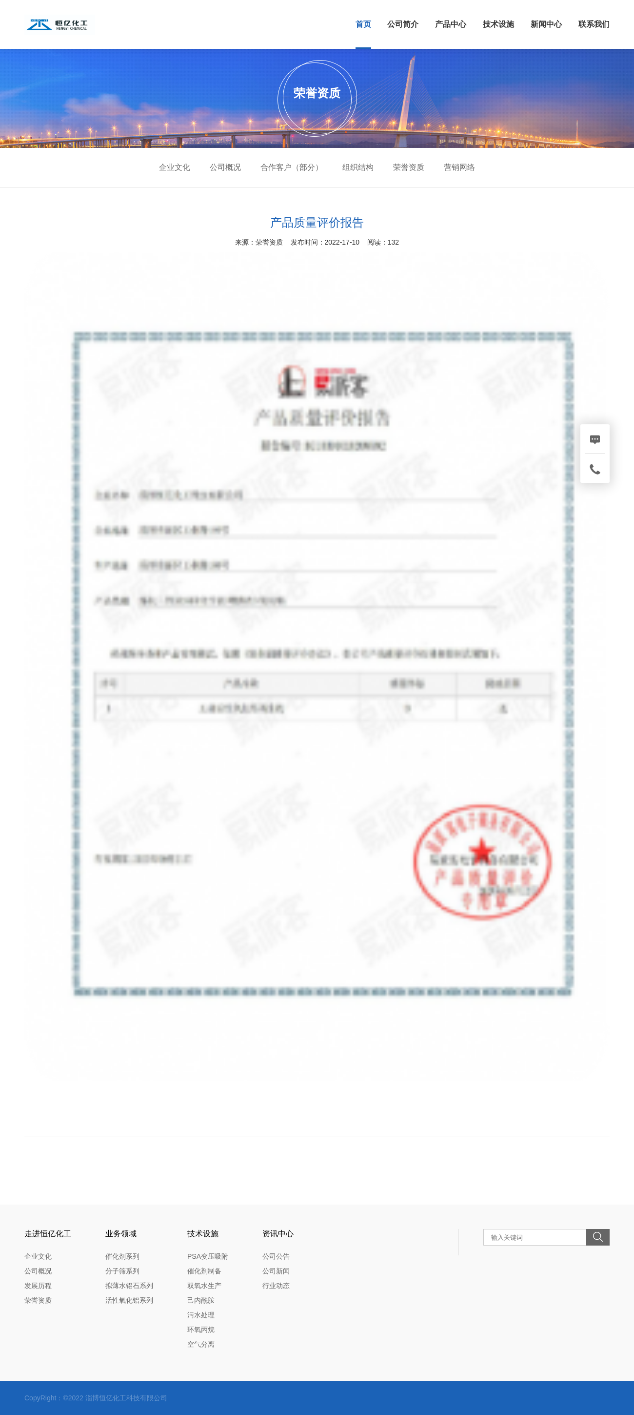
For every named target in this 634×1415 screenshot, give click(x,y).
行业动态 (276, 1286)
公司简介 (402, 24)
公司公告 (276, 1256)
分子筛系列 (122, 1271)
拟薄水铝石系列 (129, 1286)
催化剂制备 (204, 1271)
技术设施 (498, 24)
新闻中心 (546, 24)
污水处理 (201, 1315)
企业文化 (174, 167)
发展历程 (38, 1286)
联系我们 (594, 24)
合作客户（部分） (291, 167)
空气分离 (201, 1344)
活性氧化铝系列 (129, 1300)
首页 (363, 24)
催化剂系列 (122, 1256)
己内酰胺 (201, 1300)
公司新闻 (276, 1271)
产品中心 (450, 24)
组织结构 (358, 167)
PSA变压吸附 (207, 1256)
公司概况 (225, 167)
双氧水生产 (204, 1286)
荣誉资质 (408, 167)
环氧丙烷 (201, 1329)
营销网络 (459, 167)
